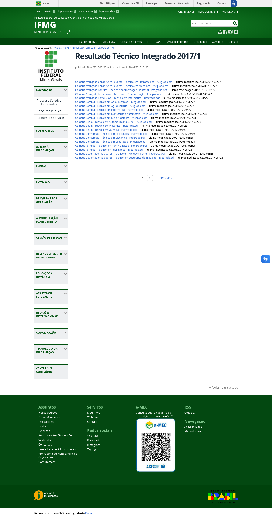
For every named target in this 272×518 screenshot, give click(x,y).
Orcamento (200, 41)
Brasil (47, 3)
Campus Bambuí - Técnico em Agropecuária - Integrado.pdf (110, 106)
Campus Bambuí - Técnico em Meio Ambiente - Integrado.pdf (111, 118)
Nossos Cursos (47, 412)
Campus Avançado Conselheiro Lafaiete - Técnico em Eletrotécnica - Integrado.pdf (123, 82)
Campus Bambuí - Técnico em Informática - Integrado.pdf (109, 110)
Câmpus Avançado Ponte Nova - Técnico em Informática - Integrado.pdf (117, 98)
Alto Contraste (208, 11)
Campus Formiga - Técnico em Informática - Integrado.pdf (109, 150)
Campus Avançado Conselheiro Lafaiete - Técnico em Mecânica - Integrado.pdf (121, 86)
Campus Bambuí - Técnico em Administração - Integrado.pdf (110, 102)
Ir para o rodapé (109, 11)
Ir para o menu (67, 11)
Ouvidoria (218, 41)
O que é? (190, 412)
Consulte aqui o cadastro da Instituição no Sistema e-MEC (154, 414)
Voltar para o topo (225, 387)
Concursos (45, 444)
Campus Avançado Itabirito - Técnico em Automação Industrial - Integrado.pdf (121, 90)
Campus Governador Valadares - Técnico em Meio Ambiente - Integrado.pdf (120, 153)
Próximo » (166, 178)
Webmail (92, 417)
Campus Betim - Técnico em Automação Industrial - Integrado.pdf (113, 122)
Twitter (236, 32)
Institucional (46, 422)
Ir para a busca (88, 11)
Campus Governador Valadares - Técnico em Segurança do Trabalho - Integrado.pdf (124, 157)
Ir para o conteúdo (45, 11)
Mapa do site (230, 11)
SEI (148, 41)
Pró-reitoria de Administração (57, 449)
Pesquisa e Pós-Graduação (55, 435)
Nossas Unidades (49, 417)
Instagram (230, 32)
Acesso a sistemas (131, 41)
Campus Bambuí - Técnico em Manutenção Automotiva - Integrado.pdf (116, 114)
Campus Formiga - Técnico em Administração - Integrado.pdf (111, 146)
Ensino (42, 426)
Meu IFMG (109, 41)
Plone (88, 513)
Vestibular (44, 440)
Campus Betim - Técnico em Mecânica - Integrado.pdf (107, 126)
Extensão (44, 431)
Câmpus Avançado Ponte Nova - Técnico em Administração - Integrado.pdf (119, 94)
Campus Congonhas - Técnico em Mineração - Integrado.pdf (110, 141)
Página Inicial (61, 47)
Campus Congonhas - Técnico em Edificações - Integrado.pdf (111, 134)
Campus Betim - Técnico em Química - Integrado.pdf (106, 130)
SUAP (159, 41)
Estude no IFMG (88, 41)
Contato (233, 41)
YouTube (220, 32)
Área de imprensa (177, 41)
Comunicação (47, 462)
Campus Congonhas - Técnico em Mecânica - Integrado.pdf (110, 137)
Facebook (225, 32)
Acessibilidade (185, 11)
